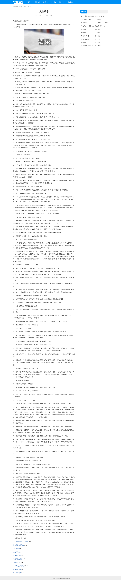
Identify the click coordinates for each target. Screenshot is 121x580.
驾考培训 (97, 29)
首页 (29, 2)
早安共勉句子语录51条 (87, 26)
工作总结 (61, 2)
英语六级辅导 (85, 39)
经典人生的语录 (17, 559)
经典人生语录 (17, 555)
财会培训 (83, 42)
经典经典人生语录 (18, 545)
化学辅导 (97, 36)
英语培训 (97, 39)
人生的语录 (16, 548)
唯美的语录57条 (99, 16)
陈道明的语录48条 (100, 26)
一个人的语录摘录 (86, 19)
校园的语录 (84, 22)
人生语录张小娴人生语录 (20, 541)
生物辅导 (83, 32)
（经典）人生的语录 (19, 566)
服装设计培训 (85, 36)
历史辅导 (97, 42)
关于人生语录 (17, 573)
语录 (25, 6)
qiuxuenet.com (63, 578)
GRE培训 (97, 32)
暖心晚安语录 (99, 46)
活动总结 (70, 2)
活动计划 (45, 2)
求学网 (15, 6)
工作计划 (37, 2)
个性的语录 (98, 19)
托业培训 (83, 29)
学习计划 (53, 2)
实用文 (20, 6)
